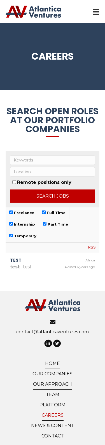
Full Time (54, 212)
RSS (92, 247)
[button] (48, 343)
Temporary (22, 236)
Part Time (55, 224)
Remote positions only (44, 182)
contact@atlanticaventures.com (52, 331)
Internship (22, 224)
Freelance (21, 212)
